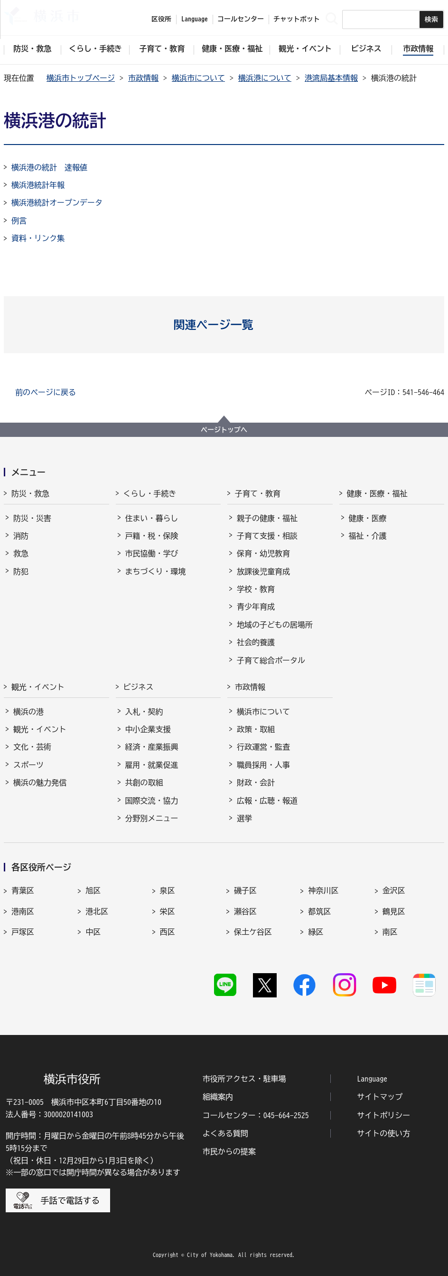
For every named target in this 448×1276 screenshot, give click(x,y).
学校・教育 (256, 589)
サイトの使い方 (383, 1133)
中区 (93, 932)
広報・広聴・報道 (267, 800)
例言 (19, 220)
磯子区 (245, 890)
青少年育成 (256, 606)
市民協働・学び (151, 553)
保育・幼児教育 (263, 553)
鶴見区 (394, 911)
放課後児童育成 (263, 571)
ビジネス (138, 687)
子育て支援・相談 (267, 536)
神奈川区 (323, 890)
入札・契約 (144, 711)
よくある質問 (225, 1133)
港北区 (96, 911)
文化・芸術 (32, 747)
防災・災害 (32, 518)
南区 (390, 932)
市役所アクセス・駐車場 (244, 1079)
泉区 (167, 890)
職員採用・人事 (263, 765)
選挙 (244, 818)
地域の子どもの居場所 (275, 624)
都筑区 (319, 911)
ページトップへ (224, 429)
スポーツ (28, 765)
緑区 (315, 932)
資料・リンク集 (38, 238)
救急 (20, 553)
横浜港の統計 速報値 (49, 167)
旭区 (93, 890)
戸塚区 (22, 932)
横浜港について (264, 78)
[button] (224, 324)
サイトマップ (379, 1097)
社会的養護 (256, 642)
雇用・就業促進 (151, 765)
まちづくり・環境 (155, 571)
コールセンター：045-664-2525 (256, 1115)
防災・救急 (30, 493)
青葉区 (22, 890)
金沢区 (394, 890)
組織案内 (218, 1097)
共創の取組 (144, 782)
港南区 (22, 911)
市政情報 (143, 78)
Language (372, 1079)
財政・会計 (256, 782)
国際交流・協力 (151, 800)
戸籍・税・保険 (151, 536)
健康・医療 (368, 518)
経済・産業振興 (151, 747)
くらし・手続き (150, 493)
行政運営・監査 (263, 747)
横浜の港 (28, 711)
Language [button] (194, 19)
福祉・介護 (368, 536)
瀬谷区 (245, 911)
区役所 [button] (161, 19)
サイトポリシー (383, 1115)
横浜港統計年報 (38, 185)
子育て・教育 (257, 493)
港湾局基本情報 (331, 78)
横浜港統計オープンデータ (57, 202)
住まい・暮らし (151, 518)
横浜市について (198, 78)
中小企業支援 (148, 729)
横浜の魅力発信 (39, 782)
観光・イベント (38, 687)
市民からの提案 (229, 1151)
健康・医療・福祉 (377, 493)
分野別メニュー (151, 818)
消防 (20, 536)
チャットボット (296, 19)
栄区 (167, 911)
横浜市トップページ (81, 78)
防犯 (20, 571)
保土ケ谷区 (253, 932)
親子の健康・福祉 (267, 518)
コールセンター (240, 19)
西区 (167, 932)
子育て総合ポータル (271, 660)
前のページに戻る (45, 392)
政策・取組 (256, 729)
